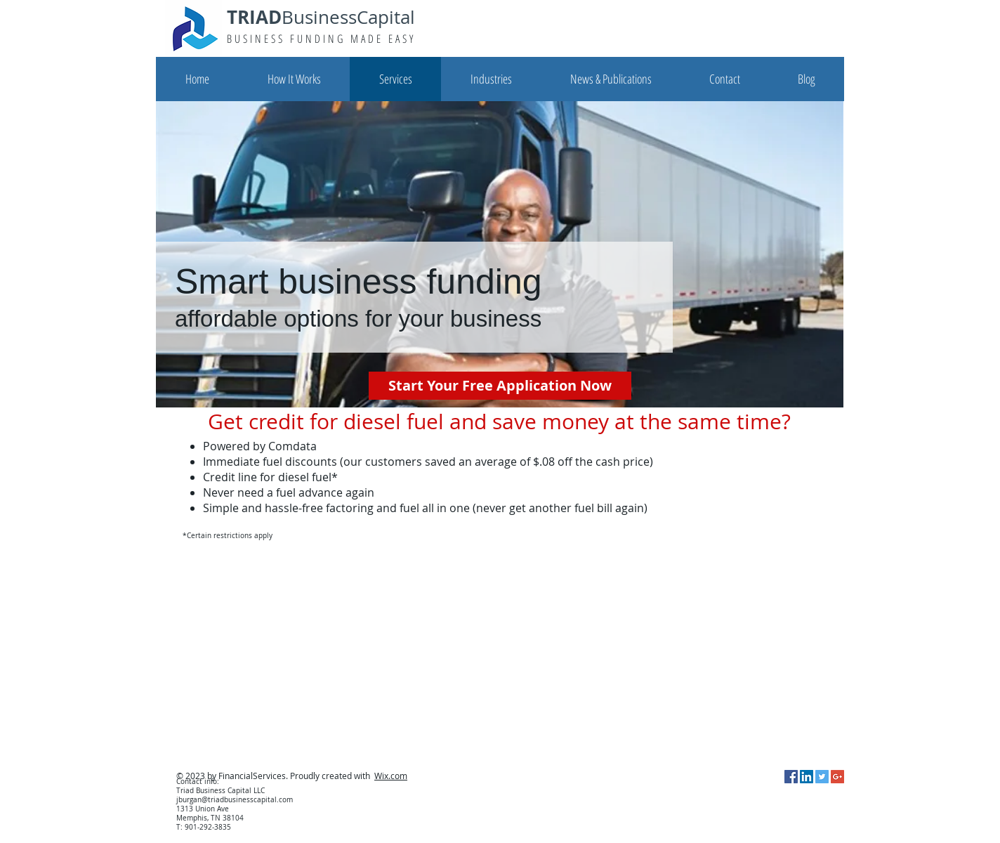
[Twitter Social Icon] (822, 776)
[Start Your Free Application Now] (500, 386)
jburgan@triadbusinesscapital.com (234, 799)
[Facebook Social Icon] (791, 776)
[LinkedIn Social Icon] (806, 776)
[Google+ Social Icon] (837, 776)
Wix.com (390, 775)
